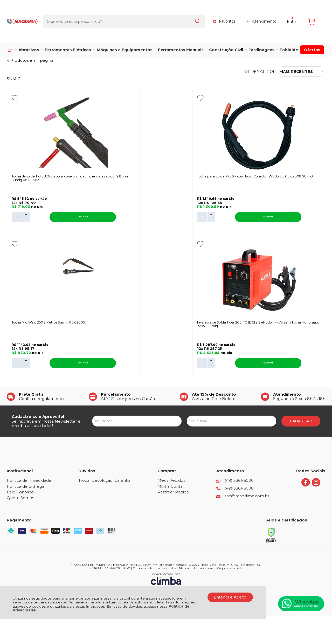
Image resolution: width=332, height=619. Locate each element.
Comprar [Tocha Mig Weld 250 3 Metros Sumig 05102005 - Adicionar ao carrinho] (284, 219)
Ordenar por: (260, 71)
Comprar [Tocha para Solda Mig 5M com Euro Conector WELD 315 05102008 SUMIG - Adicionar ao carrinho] (175, 219)
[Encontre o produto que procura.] (193, 12)
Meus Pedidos (171, 483)
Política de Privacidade (29, 483)
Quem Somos (20, 500)
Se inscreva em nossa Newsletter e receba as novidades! (46, 426)
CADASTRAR (301, 424)
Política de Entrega (25, 489)
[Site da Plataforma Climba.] (166, 582)
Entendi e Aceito (230, 597)
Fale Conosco (20, 495)
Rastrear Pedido (173, 495)
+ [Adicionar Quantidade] (26, 216)
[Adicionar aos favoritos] (15, 98)
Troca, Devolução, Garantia (104, 483)
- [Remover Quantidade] (26, 221)
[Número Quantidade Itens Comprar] (17, 219)
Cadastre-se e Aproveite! (38, 419)
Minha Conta (170, 489)
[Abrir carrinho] (315, 12)
